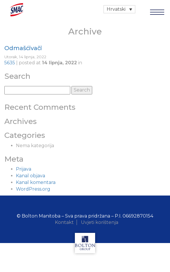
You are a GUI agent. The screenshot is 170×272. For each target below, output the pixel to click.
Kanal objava (30, 175)
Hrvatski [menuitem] (116, 9)
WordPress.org (33, 189)
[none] (119, 9)
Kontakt (64, 222)
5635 (9, 62)
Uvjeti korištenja (99, 222)
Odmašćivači (23, 48)
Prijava (23, 169)
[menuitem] (119, 9)
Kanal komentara (36, 182)
